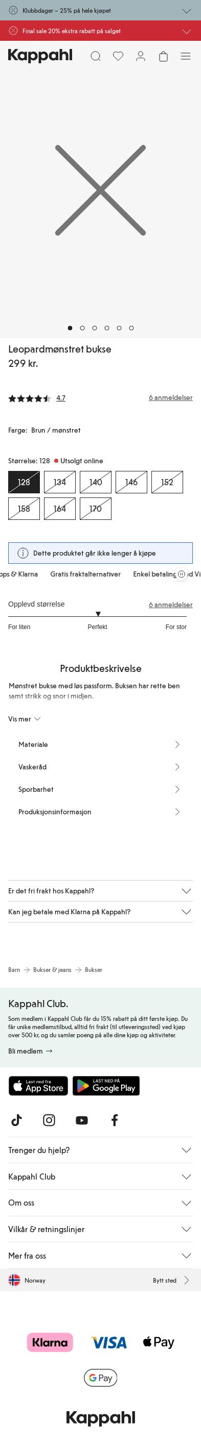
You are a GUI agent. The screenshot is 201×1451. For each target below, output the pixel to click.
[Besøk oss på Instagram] (49, 1120)
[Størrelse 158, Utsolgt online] (24, 508)
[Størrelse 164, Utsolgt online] (60, 508)
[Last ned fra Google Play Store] (106, 1085)
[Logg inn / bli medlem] (140, 56)
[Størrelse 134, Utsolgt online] (60, 482)
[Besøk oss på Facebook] (114, 1120)
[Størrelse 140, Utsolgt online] (95, 482)
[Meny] (185, 56)
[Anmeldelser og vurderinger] (100, 397)
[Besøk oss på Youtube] (82, 1120)
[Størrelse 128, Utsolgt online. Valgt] (24, 482)
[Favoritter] (118, 56)
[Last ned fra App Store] (38, 1085)
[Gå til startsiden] (40, 56)
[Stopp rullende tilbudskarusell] (181, 574)
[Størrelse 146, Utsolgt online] (131, 482)
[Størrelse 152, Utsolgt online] (167, 482)
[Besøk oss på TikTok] (16, 1120)
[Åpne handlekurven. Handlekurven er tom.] (163, 56)
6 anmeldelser (171, 605)
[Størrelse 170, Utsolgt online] (95, 508)
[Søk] (95, 56)
